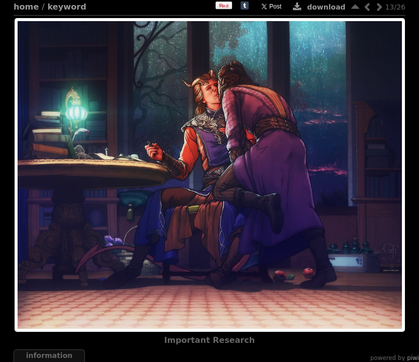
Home (26, 7)
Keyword (67, 7)
